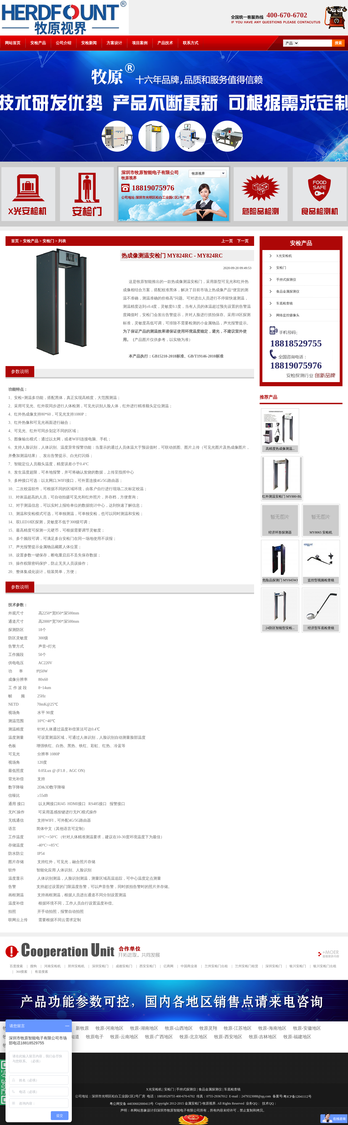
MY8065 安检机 (321, 532)
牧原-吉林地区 (263, 1036)
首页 (15, 241)
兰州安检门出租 (216, 966)
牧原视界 (198, 173)
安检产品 (38, 43)
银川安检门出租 (324, 966)
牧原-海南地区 (272, 1028)
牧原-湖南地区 (144, 1028)
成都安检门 (124, 966)
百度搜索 (16, 966)
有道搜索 (41, 972)
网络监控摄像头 (287, 315)
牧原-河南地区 (109, 1028)
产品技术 (165, 43)
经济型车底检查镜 (321, 628)
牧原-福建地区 (297, 1036)
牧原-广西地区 (159, 1036)
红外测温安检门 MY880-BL (282, 496)
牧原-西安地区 (228, 1036)
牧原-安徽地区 (307, 1028)
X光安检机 (284, 256)
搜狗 (33, 966)
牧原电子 (95, 1036)
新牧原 (82, 1028)
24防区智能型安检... (280, 628)
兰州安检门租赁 (246, 966)
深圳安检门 (100, 966)
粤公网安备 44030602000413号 (132, 1103)
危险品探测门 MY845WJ (280, 580)
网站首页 (12, 43)
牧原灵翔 (208, 1028)
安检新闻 (89, 43)
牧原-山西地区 (179, 1028)
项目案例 (139, 43)
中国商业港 (189, 966)
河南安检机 (52, 966)
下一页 (243, 241)
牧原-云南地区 (124, 1036)
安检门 (48, 241)
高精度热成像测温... (280, 449)
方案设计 (114, 43)
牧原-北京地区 (193, 1036)
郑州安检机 (76, 966)
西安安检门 (147, 966)
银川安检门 (297, 966)
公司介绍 (63, 43)
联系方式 (190, 43)
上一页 (227, 241)
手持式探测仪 (286, 280)
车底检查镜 (284, 303)
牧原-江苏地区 (238, 1028)
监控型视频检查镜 (321, 580)
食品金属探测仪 (287, 291)
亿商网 (168, 966)
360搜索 (21, 972)
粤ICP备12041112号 (297, 1096)
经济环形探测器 (280, 532)
